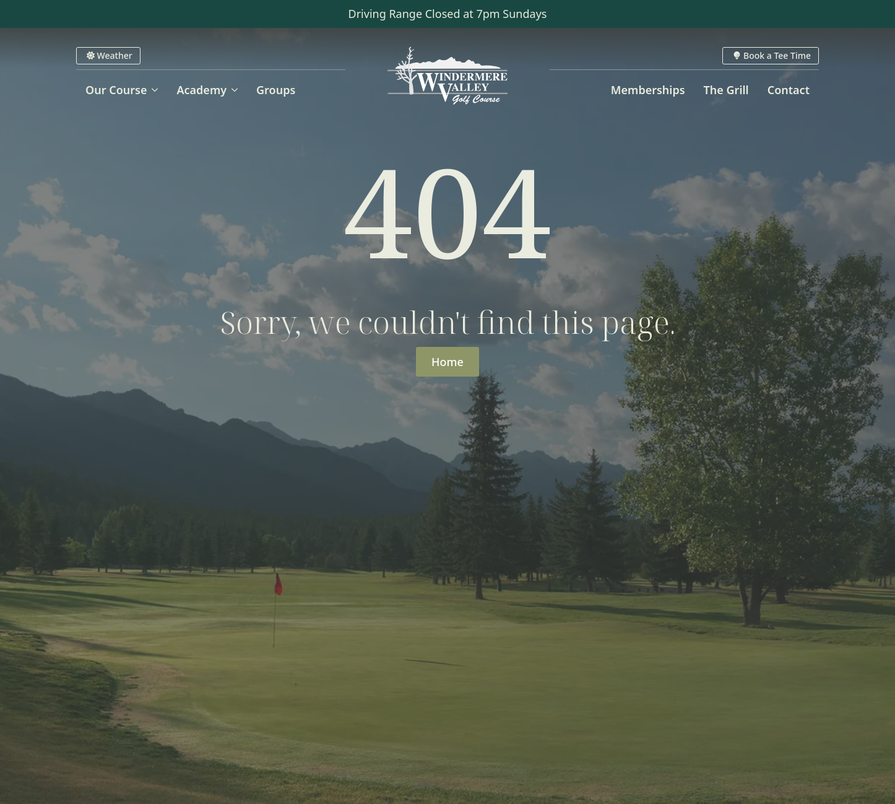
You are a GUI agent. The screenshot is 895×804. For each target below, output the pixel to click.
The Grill (726, 89)
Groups (275, 89)
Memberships (648, 89)
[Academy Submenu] (237, 90)
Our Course (116, 89)
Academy (201, 89)
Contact (788, 89)
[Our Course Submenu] (157, 90)
